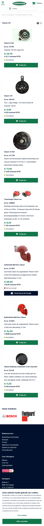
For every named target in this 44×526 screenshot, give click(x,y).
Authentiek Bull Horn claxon (14, 265)
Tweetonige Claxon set (13, 199)
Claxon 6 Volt (9, 43)
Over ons (5, 463)
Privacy (4, 442)
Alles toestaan (22, 521)
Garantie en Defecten (9, 447)
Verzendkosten (7, 450)
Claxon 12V (8, 96)
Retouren (5, 440)
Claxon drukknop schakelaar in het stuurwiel (20, 367)
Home (3, 15)
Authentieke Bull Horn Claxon (15, 317)
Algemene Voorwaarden (10, 445)
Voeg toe (21, 65)
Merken (4, 460)
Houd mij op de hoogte (21, 293)
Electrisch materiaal (21, 15)
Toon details (22, 515)
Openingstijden (7, 465)
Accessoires (11, 15)
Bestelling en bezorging (10, 437)
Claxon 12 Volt (9, 152)
